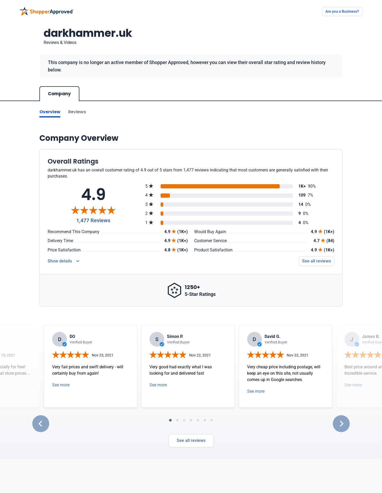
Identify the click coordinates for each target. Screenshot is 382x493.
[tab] (170, 420)
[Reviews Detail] (63, 261)
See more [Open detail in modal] (61, 384)
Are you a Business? (342, 11)
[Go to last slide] (40, 423)
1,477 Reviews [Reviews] (93, 220)
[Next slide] (341, 423)
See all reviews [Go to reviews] (316, 261)
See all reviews (191, 440)
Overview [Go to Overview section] (49, 112)
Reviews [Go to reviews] (77, 112)
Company (59, 94)
